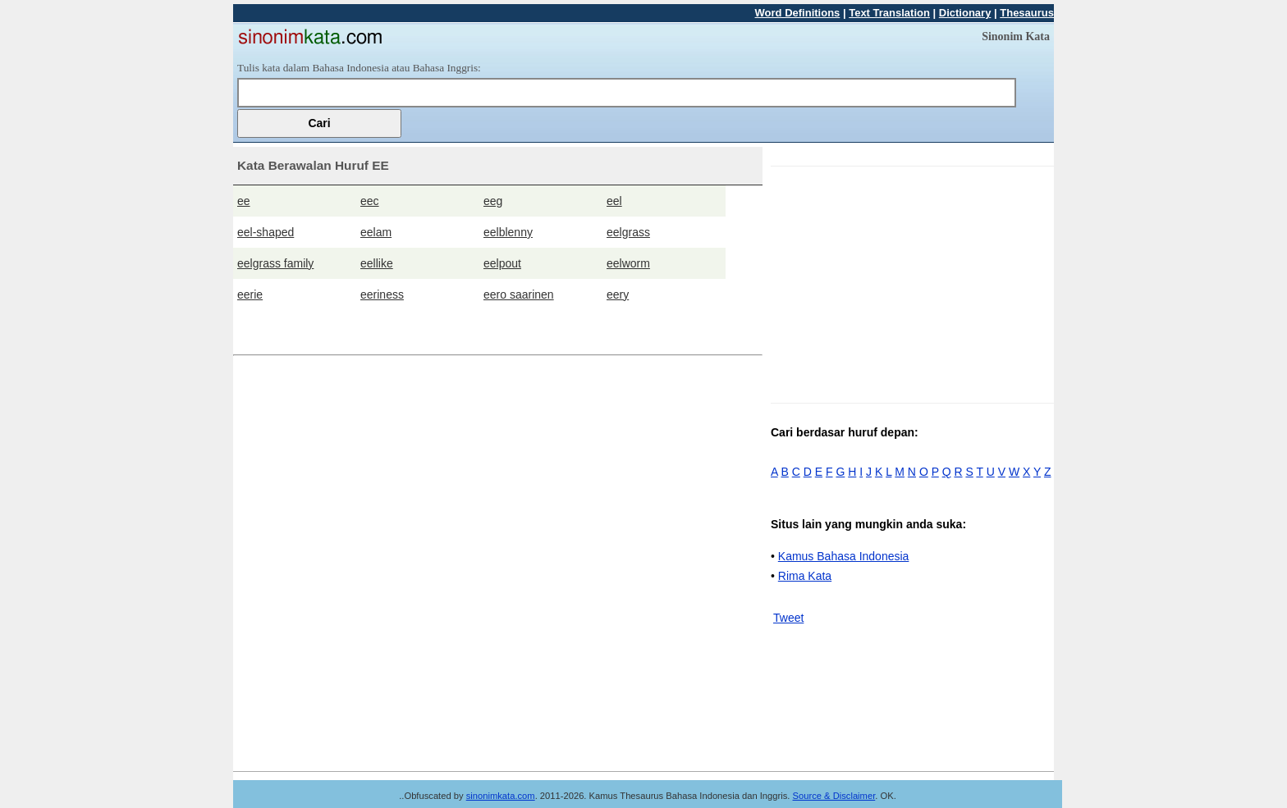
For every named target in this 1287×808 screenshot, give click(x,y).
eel (614, 201)
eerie (250, 294)
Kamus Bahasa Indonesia (843, 556)
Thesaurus (1027, 13)
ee (243, 201)
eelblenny (508, 232)
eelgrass (628, 232)
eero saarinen (518, 294)
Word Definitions (797, 13)
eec (369, 201)
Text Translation (889, 13)
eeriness (382, 294)
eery (618, 294)
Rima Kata (804, 575)
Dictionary (965, 13)
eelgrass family (275, 263)
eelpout (502, 263)
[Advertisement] (909, 281)
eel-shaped (265, 232)
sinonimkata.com (500, 796)
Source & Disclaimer (834, 796)
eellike (376, 263)
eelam (376, 232)
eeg (492, 201)
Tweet (788, 617)
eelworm (628, 263)
